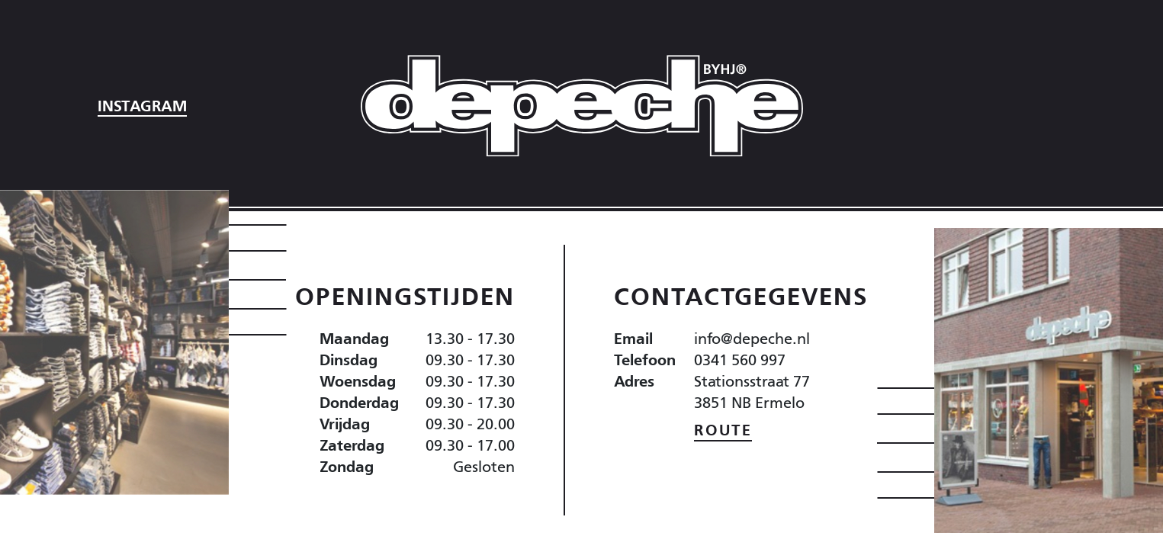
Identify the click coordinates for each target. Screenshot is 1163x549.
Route (723, 429)
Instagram (142, 106)
